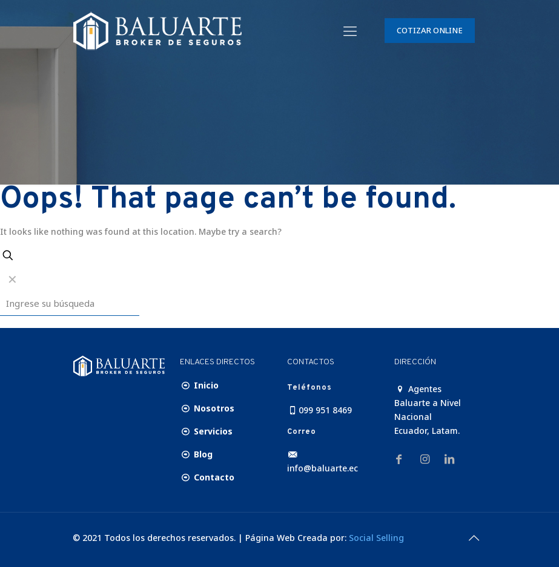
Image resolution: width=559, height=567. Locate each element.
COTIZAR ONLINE (430, 30)
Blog (196, 454)
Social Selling (376, 537)
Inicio (199, 385)
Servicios (206, 431)
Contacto (207, 477)
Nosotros (207, 408)
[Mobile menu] (350, 30)
